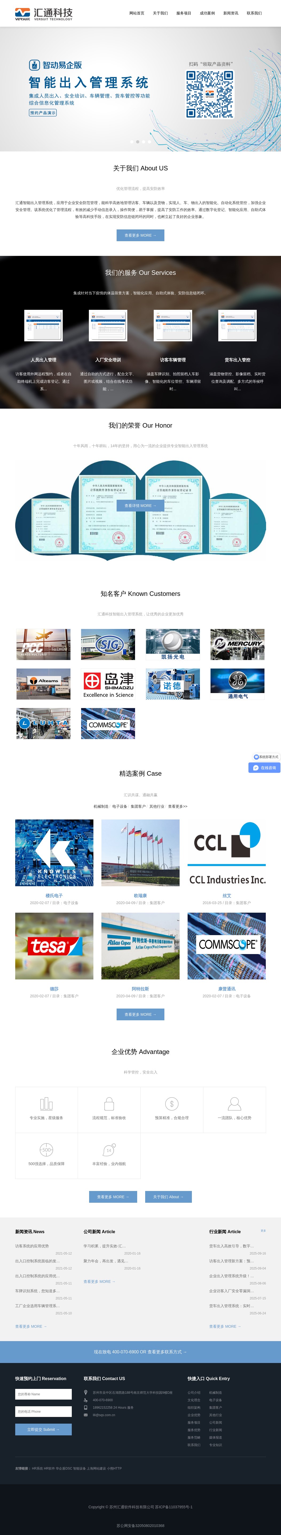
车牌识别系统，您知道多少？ (38, 1291)
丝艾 (227, 895)
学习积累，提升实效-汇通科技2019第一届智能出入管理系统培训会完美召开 (106, 1246)
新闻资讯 (230, 13)
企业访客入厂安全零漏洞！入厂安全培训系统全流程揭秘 (232, 1291)
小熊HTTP (114, 1468)
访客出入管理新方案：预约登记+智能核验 (232, 1261)
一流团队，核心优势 (234, 1118)
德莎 (54, 989)
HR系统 (37, 1468)
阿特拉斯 (140, 989)
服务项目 (183, 13)
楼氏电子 (54, 895)
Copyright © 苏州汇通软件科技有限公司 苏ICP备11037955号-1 (141, 1507)
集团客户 (138, 806)
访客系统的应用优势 (32, 1246)
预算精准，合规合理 (172, 1118)
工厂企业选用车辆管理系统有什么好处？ (38, 1306)
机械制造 (101, 806)
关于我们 (160, 13)
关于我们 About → (168, 1197)
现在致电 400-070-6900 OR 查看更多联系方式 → (140, 1352)
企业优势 (194, 1415)
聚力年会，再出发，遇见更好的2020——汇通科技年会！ (106, 1261)
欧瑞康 (140, 895)
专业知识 (215, 1445)
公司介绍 (194, 1393)
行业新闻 (215, 1430)
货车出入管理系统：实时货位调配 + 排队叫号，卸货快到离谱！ (232, 1306)
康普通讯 (226, 989)
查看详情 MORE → (141, 505)
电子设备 (119, 806)
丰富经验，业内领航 (109, 1164)
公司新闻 (215, 1422)
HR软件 (49, 1468)
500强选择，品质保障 (47, 1164)
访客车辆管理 (173, 360)
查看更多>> (177, 806)
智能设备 (79, 1468)
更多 (263, 1230)
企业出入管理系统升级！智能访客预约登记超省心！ (232, 1276)
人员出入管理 (43, 360)
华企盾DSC (64, 1468)
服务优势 (194, 1430)
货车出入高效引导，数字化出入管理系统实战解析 (232, 1246)
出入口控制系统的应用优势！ (38, 1276)
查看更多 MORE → (141, 235)
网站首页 (136, 13)
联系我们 (254, 13)
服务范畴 (194, 1437)
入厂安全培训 (108, 360)
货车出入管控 (237, 360)
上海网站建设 (96, 1468)
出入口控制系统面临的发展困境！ (38, 1261)
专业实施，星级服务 (46, 1118)
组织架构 (194, 1407)
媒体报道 (215, 1437)
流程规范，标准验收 (109, 1118)
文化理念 (194, 1400)
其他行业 (156, 806)
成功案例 (207, 13)
